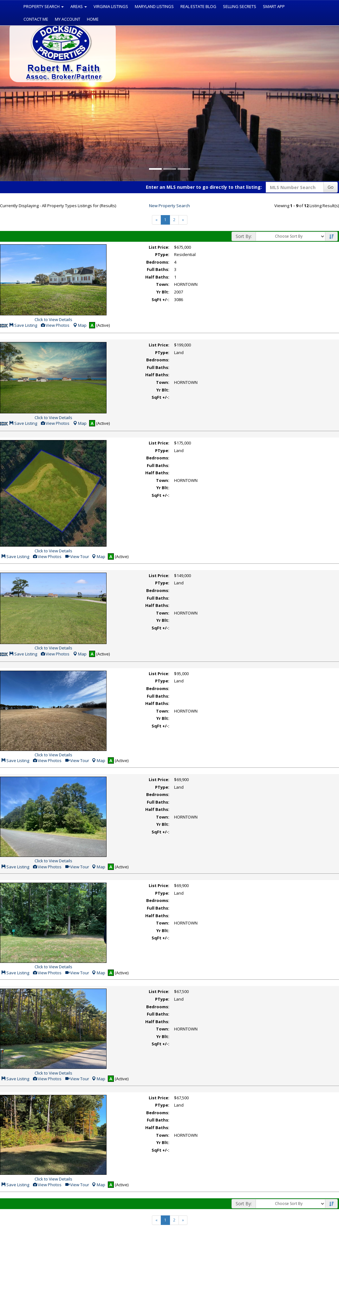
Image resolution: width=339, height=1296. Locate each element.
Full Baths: (158, 269)
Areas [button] (78, 6)
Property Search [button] (43, 6)
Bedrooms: (157, 262)
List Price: (159, 247)
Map (80, 325)
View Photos (54, 325)
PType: (162, 254)
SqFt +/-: (160, 299)
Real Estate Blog (198, 6)
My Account (67, 19)
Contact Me (35, 19)
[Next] (183, 220)
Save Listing (23, 325)
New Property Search (169, 205)
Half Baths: (157, 277)
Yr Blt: (162, 292)
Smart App (274, 6)
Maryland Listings (154, 6)
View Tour (77, 556)
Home (93, 19)
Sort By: (244, 236)
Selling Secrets (239, 6)
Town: (162, 284)
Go (331, 187)
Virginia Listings (111, 6)
